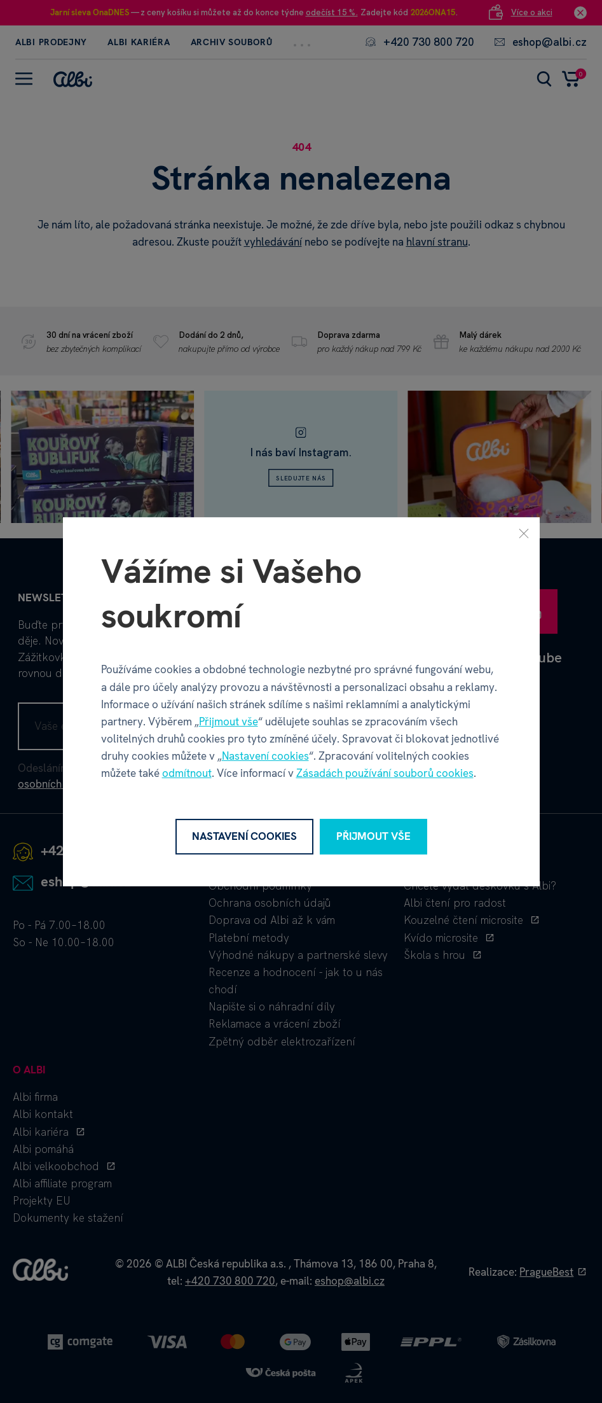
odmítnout (187, 773)
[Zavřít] (523, 532)
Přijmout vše (228, 722)
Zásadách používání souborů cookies (385, 773)
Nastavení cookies (265, 756)
